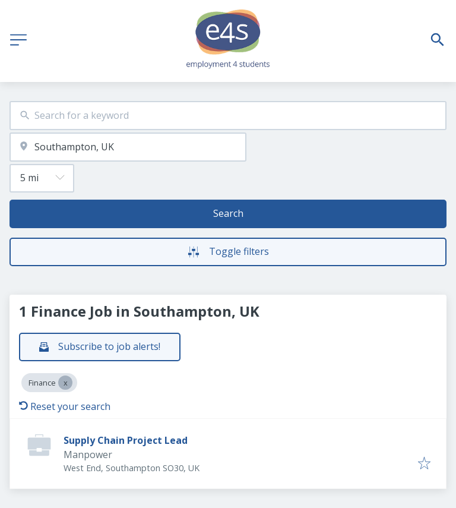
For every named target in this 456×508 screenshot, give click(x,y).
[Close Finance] (65, 383)
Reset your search (64, 406)
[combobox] (228, 115)
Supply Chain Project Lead (126, 440)
